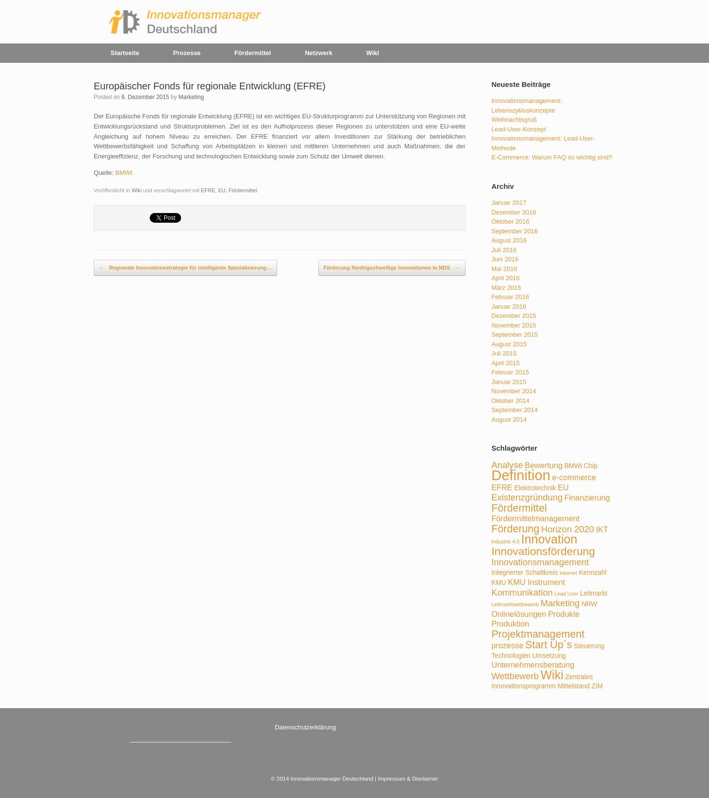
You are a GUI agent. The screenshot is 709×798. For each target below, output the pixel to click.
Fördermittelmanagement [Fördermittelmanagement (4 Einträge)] (535, 518)
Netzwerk (318, 53)
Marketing (191, 97)
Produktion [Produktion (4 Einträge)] (510, 623)
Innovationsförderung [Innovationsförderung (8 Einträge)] (543, 551)
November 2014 (513, 391)
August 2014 (508, 419)
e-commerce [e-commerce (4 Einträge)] (574, 477)
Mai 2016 (504, 268)
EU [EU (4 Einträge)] (563, 487)
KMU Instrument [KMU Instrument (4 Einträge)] (536, 582)
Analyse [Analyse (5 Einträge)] (507, 465)
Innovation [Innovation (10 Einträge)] (549, 539)
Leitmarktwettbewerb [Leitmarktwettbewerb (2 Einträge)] (515, 604)
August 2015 (508, 344)
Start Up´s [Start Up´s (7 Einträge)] (548, 645)
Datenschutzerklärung (305, 727)
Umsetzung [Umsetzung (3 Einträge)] (549, 655)
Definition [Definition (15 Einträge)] (520, 475)
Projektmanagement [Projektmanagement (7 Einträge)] (537, 634)
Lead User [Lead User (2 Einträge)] (566, 594)
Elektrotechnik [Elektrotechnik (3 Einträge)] (535, 488)
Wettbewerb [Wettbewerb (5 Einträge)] (515, 676)
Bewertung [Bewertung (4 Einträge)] (544, 465)
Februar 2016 (510, 296)
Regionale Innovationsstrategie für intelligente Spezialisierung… (185, 268)
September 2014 (514, 409)
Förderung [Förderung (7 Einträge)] (515, 529)
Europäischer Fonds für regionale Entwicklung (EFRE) (210, 86)
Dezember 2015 (513, 315)
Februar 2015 (510, 372)
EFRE (208, 190)
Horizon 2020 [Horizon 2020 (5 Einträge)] (567, 529)
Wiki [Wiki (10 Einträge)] (552, 675)
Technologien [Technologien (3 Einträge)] (510, 655)
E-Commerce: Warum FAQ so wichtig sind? (551, 157)
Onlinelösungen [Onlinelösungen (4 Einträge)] (518, 614)
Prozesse (186, 53)
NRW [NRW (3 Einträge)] (589, 604)
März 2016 (506, 287)
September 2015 (514, 334)
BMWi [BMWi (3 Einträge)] (573, 466)
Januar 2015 (508, 381)
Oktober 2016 (510, 221)
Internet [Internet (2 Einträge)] (568, 573)
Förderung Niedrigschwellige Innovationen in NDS (392, 268)
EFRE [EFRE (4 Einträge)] (501, 487)
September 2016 (514, 231)
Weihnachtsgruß (514, 119)
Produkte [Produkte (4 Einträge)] (564, 614)
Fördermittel (252, 53)
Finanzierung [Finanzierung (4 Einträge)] (587, 497)
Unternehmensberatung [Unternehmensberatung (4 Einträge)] (532, 664)
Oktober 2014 (510, 400)
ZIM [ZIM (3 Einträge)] (597, 686)
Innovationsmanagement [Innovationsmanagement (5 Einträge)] (540, 562)
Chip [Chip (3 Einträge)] (590, 466)
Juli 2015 (503, 353)
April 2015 (505, 363)
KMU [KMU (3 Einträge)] (498, 582)
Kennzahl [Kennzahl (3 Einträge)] (592, 572)
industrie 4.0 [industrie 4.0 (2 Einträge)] (505, 541)
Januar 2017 (508, 202)
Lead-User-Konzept (518, 129)
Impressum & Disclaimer (408, 779)
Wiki (372, 53)
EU (222, 190)
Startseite (125, 53)
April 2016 (505, 278)
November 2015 (513, 325)
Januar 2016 (508, 306)
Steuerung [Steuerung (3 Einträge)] (589, 646)
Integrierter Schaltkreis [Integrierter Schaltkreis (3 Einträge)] (524, 572)
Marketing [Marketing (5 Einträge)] (560, 603)
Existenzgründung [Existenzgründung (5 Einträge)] (527, 497)
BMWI (123, 172)
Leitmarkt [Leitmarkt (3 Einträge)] (594, 593)
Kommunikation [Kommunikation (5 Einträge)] (522, 592)
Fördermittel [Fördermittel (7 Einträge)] (519, 508)
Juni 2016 (504, 259)
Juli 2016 (503, 250)
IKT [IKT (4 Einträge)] (602, 529)
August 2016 (508, 240)
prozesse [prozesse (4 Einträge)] (507, 645)
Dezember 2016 (513, 212)
